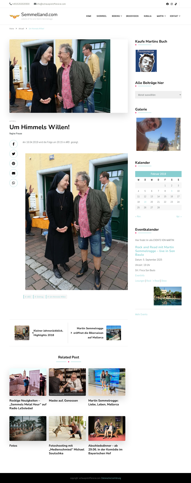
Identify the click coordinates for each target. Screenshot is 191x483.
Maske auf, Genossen (63, 401)
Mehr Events (141, 314)
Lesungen (140, 280)
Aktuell (12, 121)
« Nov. (138, 216)
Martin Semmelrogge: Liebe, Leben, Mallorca (103, 402)
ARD (29, 296)
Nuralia (148, 16)
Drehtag (40, 296)
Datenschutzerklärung (111, 478)
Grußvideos (132, 16)
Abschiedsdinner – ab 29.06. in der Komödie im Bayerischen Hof (105, 449)
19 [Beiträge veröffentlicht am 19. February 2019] (145, 201)
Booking (116, 16)
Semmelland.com (39, 14)
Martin (160, 16)
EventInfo (139, 275)
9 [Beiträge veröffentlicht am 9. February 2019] (171, 191)
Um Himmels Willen (58, 296)
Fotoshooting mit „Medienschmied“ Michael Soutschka (66, 449)
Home (88, 16)
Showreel (102, 16)
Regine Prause (15, 133)
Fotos (13, 446)
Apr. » (179, 216)
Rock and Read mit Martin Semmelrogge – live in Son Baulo (155, 251)
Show (164, 280)
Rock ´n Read (152, 280)
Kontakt (174, 16)
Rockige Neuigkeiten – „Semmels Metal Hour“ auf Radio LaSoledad (27, 404)
